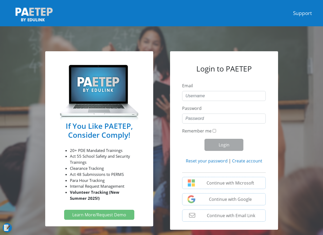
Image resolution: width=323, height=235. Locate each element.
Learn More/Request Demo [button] (99, 215)
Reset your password (207, 161)
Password (192, 108)
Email (187, 86)
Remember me (197, 131)
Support (302, 13)
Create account (247, 161)
